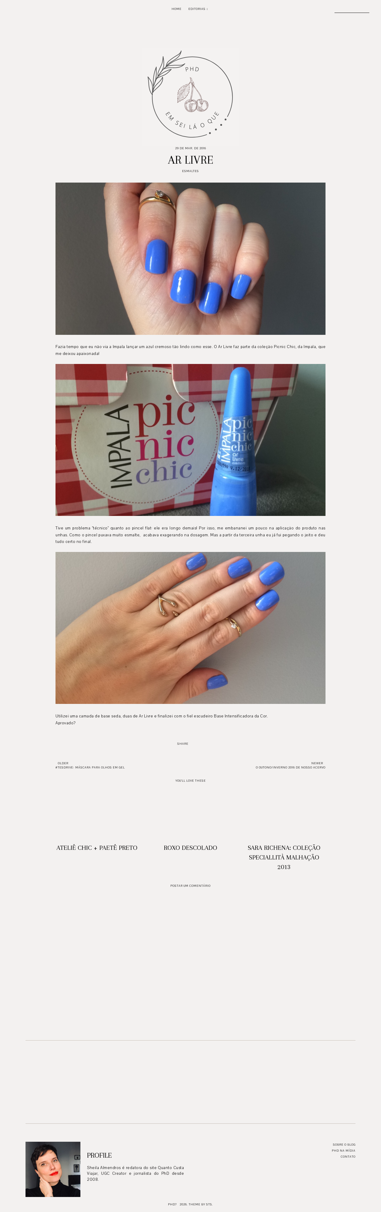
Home (177, 9)
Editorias (197, 9)
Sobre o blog (344, 1145)
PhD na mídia (344, 1151)
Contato (348, 1157)
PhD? (172, 1204)
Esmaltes (190, 171)
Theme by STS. (201, 1204)
